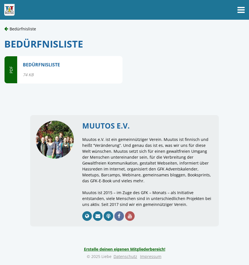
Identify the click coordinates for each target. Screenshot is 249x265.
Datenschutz (125, 256)
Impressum (150, 256)
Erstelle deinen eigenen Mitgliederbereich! (124, 249)
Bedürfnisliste (23, 29)
